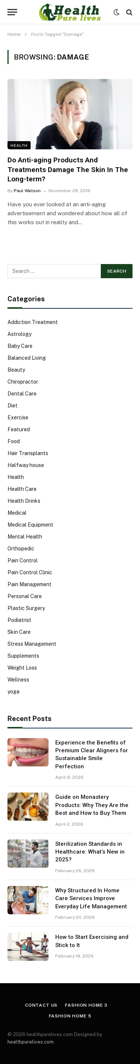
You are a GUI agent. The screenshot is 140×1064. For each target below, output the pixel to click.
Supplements (23, 656)
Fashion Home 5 (70, 1016)
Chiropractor (22, 382)
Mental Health (24, 537)
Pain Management (29, 584)
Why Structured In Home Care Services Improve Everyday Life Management (91, 898)
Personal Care (24, 596)
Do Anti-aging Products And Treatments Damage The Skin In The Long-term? (67, 170)
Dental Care (22, 394)
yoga (13, 692)
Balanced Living (26, 358)
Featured (18, 429)
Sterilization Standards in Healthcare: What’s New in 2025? (90, 852)
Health (19, 145)
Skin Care (19, 632)
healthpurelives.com (30, 1042)
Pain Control (22, 560)
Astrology (19, 334)
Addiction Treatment (32, 322)
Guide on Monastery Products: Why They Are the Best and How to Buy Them (91, 805)
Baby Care (19, 346)
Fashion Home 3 (86, 1005)
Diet (12, 406)
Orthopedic (20, 549)
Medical (17, 513)
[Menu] (12, 12)
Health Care (22, 489)
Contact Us (41, 1005)
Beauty (16, 370)
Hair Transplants (27, 453)
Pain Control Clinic (29, 572)
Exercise (17, 417)
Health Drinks (23, 501)
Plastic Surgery (26, 608)
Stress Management (31, 644)
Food (13, 441)
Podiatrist (19, 620)
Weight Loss (22, 668)
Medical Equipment (30, 525)
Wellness (18, 680)
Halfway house (25, 465)
